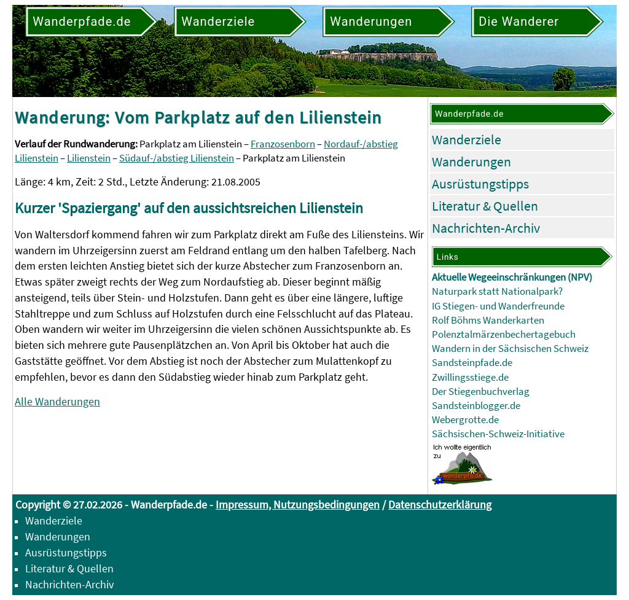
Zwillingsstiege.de (470, 377)
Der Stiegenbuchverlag (480, 391)
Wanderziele (466, 139)
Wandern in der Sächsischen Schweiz (510, 348)
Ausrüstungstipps (480, 183)
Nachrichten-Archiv (486, 227)
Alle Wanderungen (57, 401)
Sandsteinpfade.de (472, 362)
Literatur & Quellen (485, 205)
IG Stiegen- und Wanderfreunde (498, 306)
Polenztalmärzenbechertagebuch (504, 334)
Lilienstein (89, 158)
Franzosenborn (283, 144)
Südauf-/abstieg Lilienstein (176, 158)
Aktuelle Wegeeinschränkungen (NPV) (512, 277)
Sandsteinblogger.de (476, 405)
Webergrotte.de (465, 419)
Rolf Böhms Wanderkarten (488, 320)
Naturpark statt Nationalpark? (497, 291)
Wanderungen (471, 161)
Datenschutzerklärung (439, 504)
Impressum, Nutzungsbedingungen (298, 504)
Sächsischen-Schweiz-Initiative (498, 433)
